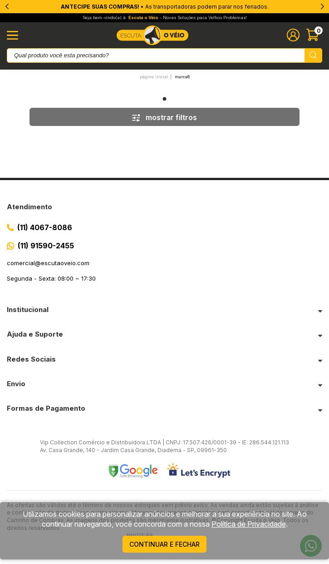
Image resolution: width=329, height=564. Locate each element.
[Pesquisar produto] (313, 55)
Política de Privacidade (248, 524)
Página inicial (154, 76)
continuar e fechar (164, 544)
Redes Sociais (31, 359)
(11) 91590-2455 (46, 245)
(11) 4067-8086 (44, 227)
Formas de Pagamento (46, 408)
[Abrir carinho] (314, 35)
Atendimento (29, 206)
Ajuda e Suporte (35, 334)
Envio (16, 383)
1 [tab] (165, 99)
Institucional (28, 309)
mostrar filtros (164, 117)
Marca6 (182, 76)
